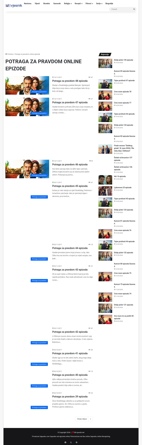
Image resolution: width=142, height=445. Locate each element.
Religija (67, 4)
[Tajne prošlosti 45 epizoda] (105, 202)
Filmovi (88, 4)
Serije (98, 4)
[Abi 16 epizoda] (105, 180)
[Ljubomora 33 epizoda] (105, 191)
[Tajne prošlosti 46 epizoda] (105, 117)
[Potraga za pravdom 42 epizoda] (27, 336)
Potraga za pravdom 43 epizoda (70, 269)
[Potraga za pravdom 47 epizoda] (27, 107)
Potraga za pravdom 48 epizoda (70, 80)
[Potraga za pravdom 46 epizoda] (27, 169)
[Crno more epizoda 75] (105, 276)
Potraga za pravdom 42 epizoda (70, 331)
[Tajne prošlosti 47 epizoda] (105, 84)
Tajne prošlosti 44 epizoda (124, 241)
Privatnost (35, 436)
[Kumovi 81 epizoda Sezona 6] (105, 223)
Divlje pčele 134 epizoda (123, 125)
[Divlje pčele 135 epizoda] (105, 63)
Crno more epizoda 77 (122, 103)
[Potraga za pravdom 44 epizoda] (27, 252)
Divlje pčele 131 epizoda (123, 305)
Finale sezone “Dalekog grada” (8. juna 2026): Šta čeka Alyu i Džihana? (124, 148)
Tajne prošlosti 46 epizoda (124, 114)
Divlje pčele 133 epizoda (123, 210)
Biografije (109, 4)
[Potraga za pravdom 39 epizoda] (27, 401)
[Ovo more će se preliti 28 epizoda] (105, 319)
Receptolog (106, 436)
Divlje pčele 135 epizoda (123, 60)
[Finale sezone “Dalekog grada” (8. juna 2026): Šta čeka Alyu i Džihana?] (105, 149)
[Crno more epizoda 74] (105, 297)
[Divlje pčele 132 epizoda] (105, 256)
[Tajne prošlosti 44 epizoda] (105, 245)
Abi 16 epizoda (120, 176)
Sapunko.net (54, 436)
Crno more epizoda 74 (122, 294)
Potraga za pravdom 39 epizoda (70, 396)
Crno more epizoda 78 (122, 92)
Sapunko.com (45, 436)
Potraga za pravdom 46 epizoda (70, 164)
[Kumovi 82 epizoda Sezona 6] (105, 138)
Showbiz (46, 4)
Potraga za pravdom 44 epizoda (70, 248)
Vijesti (37, 4)
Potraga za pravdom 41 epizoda (70, 353)
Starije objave (84, 419)
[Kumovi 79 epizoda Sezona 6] (105, 286)
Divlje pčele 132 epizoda (123, 253)
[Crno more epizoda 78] (105, 95)
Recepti (78, 4)
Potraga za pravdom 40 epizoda (70, 374)
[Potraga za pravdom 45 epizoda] (27, 190)
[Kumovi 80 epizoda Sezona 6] (105, 266)
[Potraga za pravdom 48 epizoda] (27, 85)
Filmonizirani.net (76, 436)
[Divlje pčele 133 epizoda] (105, 213)
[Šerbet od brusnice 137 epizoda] (105, 160)
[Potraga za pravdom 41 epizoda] (27, 358)
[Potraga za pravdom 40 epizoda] (27, 379)
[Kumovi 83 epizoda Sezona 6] (105, 73)
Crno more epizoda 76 (122, 230)
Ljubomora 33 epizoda (122, 188)
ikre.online (86, 436)
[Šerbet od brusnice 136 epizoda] (105, 169)
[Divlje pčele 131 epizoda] (105, 308)
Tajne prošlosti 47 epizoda (124, 80)
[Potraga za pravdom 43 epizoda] (27, 274)
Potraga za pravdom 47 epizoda (70, 102)
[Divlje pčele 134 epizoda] (105, 128)
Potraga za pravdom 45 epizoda (70, 186)
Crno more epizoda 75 (122, 273)
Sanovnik (57, 4)
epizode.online (64, 436)
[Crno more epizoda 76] (105, 233)
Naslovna (27, 4)
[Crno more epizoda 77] (105, 106)
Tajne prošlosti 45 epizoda (124, 199)
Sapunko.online (95, 436)
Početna (9, 54)
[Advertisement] (70, 31)
